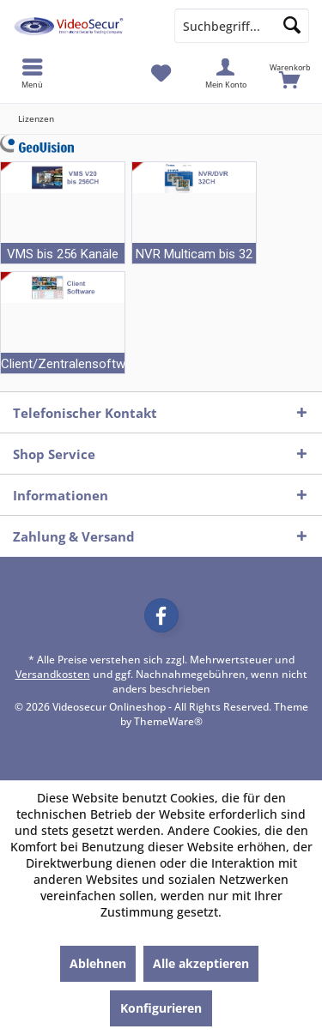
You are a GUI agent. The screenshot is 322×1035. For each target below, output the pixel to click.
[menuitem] (290, 73)
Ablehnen (98, 963)
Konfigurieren (161, 1008)
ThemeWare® (168, 721)
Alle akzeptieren (201, 963)
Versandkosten (52, 674)
